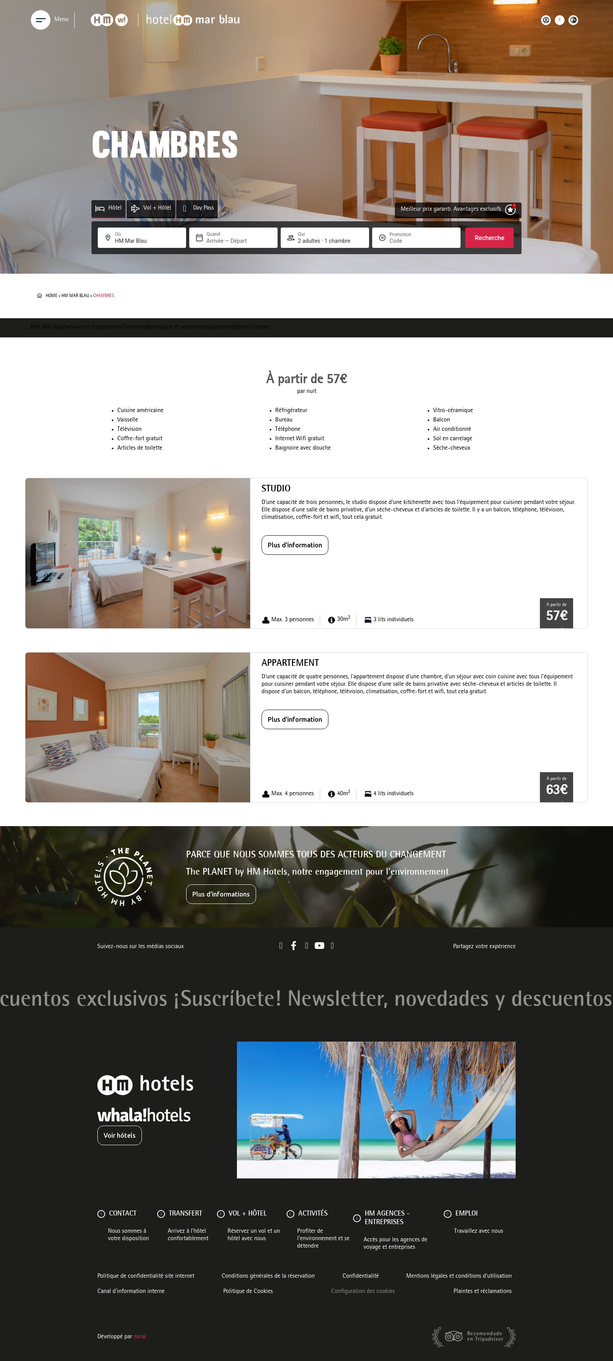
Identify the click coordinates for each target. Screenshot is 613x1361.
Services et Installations (92, 328)
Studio (276, 489)
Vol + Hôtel (157, 208)
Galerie (242, 328)
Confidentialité (360, 1276)
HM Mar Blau (75, 296)
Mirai (140, 1337)
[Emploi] (448, 1214)
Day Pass (203, 208)
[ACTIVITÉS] (290, 1214)
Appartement (290, 664)
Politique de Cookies (248, 1292)
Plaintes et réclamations (482, 1292)
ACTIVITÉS (313, 1214)
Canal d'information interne (131, 1292)
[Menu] (40, 20)
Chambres (133, 328)
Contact (261, 328)
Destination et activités (173, 328)
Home (51, 296)
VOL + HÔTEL (248, 1214)
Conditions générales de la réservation (268, 1276)
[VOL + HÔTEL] (221, 1214)
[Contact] (101, 1214)
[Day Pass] (184, 208)
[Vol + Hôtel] (135, 208)
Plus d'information (295, 545)
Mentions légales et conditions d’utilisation (459, 1276)
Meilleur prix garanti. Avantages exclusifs (451, 209)
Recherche (489, 238)
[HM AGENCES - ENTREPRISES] (357, 1218)
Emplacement (217, 328)
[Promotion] (408, 241)
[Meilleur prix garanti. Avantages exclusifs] (510, 209)
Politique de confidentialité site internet (145, 1276)
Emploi (466, 1214)
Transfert (185, 1214)
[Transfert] (161, 1214)
